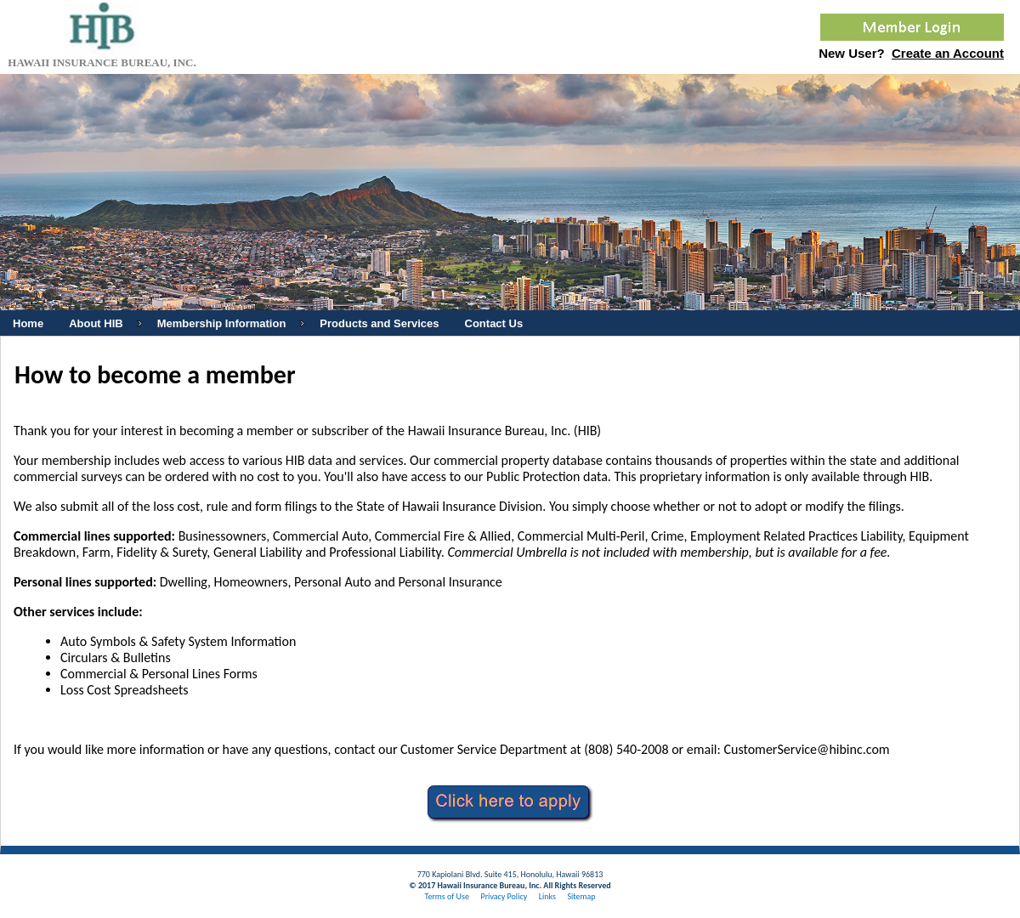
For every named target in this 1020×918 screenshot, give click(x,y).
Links (547, 896)
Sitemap (581, 896)
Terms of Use (446, 896)
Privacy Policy (503, 896)
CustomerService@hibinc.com (806, 749)
